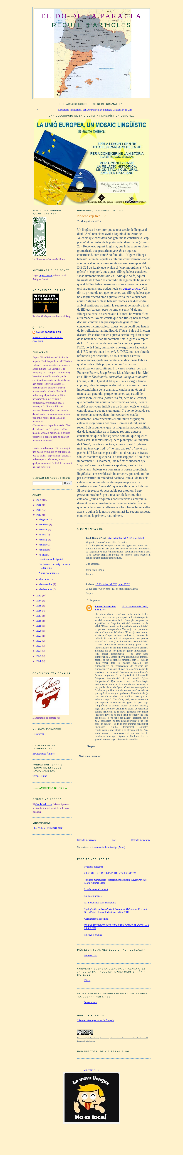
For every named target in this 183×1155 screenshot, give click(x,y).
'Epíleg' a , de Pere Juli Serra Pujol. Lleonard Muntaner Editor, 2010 (115, 910)
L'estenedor (38, 733)
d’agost (43, 554)
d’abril (43, 534)
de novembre (46, 584)
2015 (39, 605)
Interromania (90, 1002)
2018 (39, 620)
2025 (39, 656)
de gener (44, 519)
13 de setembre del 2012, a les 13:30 (125, 537)
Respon (89, 574)
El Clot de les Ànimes (44, 753)
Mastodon (91, 1070)
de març (43, 529)
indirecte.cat (90, 955)
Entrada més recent (87, 839)
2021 (39, 635)
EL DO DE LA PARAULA (91, 16)
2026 (39, 661)
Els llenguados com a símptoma (100, 902)
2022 (39, 640)
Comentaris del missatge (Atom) (108, 847)
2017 (39, 615)
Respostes (95, 600)
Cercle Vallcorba (43, 804)
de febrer (44, 524)
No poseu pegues (93, 895)
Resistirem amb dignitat (51, 559)
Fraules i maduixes (93, 866)
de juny (43, 544)
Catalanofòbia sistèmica (96, 918)
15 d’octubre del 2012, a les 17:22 (112, 584)
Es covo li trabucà (93, 934)
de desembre (46, 589)
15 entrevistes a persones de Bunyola (95, 1020)
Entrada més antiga (140, 839)
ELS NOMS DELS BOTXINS (48, 827)
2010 (39, 504)
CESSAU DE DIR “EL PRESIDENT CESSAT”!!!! (110, 873)
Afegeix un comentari (90, 756)
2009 (39, 499)
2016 (39, 610)
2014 (39, 600)
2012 (39, 515)
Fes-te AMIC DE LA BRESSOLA (50, 788)
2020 (39, 630)
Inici (114, 839)
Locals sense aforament (96, 889)
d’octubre (44, 579)
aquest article (131, 288)
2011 (39, 510)
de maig (43, 539)
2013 (39, 595)
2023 (39, 645)
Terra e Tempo (40, 775)
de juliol (43, 549)
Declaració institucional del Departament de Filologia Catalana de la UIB (95, 109)
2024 (39, 650)
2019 (39, 625)
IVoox (87, 980)
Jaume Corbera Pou (105, 606)
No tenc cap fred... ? (91, 216)
